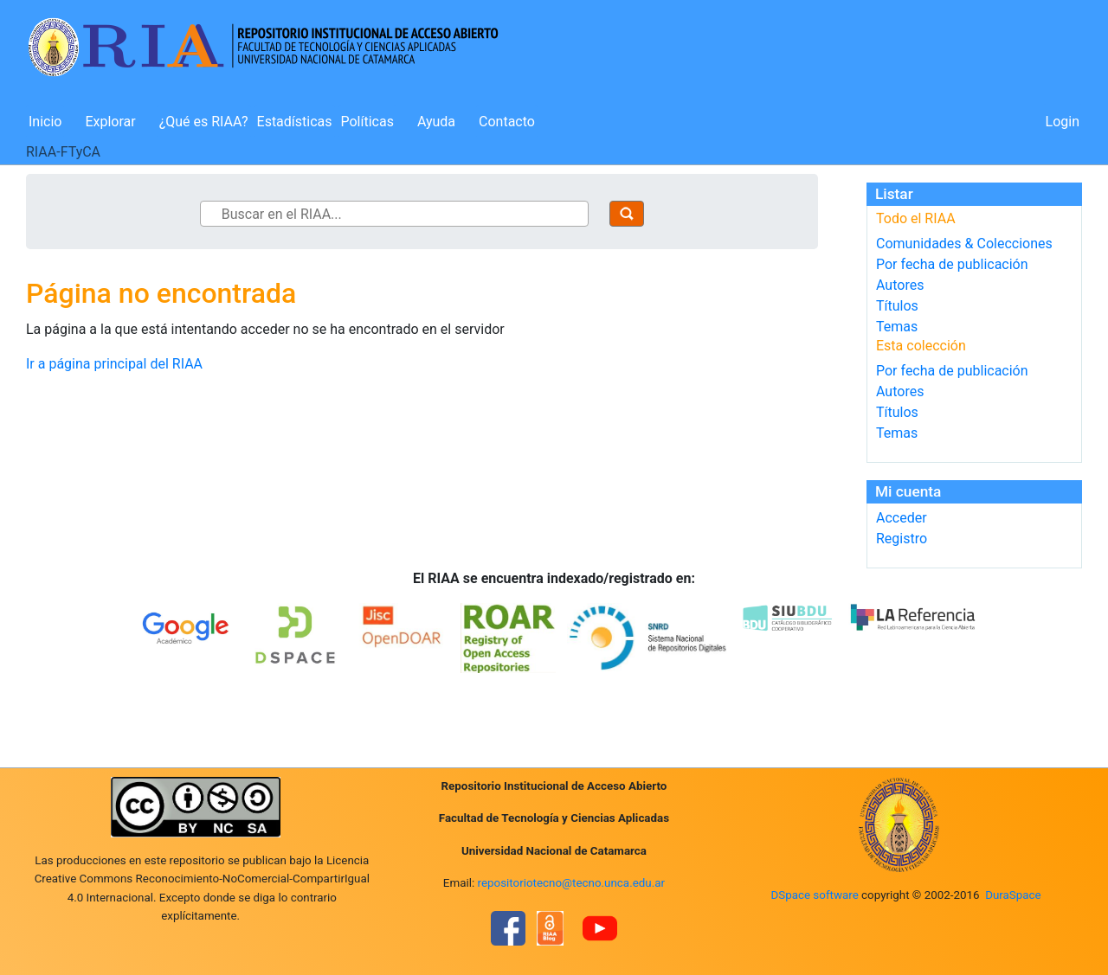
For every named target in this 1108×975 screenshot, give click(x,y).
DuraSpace (1013, 894)
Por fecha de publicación (952, 264)
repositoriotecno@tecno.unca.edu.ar (572, 882)
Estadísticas (294, 121)
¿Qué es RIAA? (203, 121)
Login (1062, 121)
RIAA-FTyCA (63, 152)
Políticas (367, 121)
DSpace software (814, 894)
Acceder (901, 518)
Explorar (110, 121)
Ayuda (436, 121)
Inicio (45, 121)
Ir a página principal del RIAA (114, 364)
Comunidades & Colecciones (964, 243)
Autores (900, 285)
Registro (901, 538)
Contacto (507, 121)
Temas (897, 326)
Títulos (897, 306)
